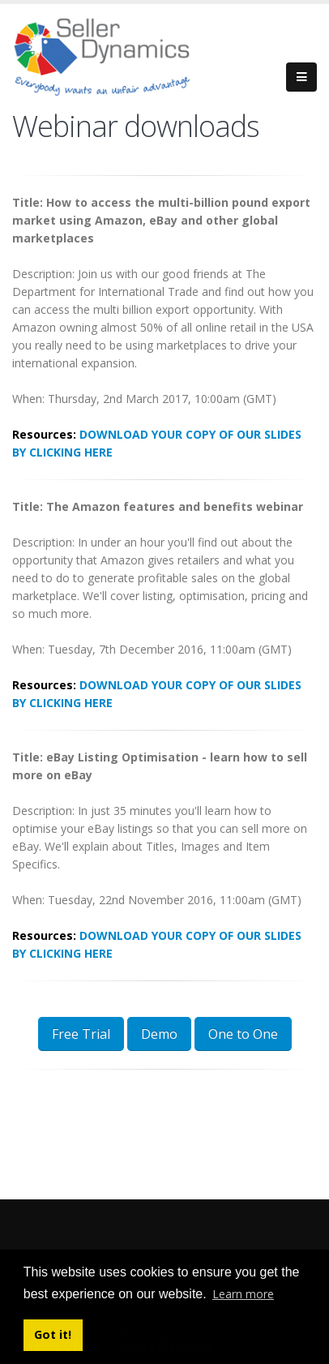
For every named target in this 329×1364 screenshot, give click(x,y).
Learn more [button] (243, 1294)
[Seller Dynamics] (125, 55)
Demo (159, 1034)
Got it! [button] (52, 1334)
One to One (243, 1034)
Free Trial (81, 1034)
